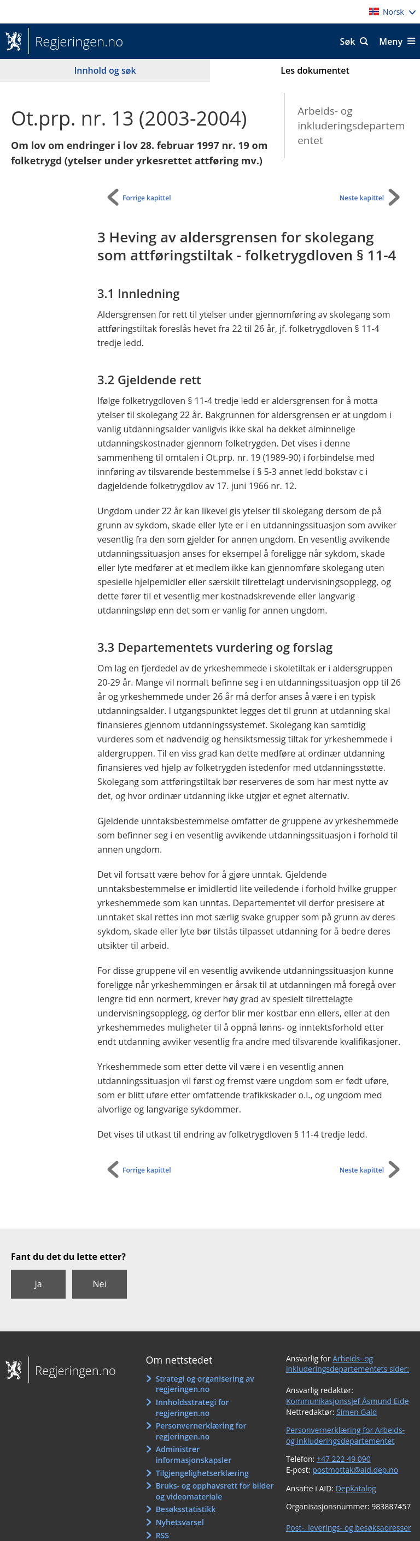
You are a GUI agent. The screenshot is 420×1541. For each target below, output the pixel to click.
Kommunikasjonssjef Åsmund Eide (347, 1401)
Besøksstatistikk (186, 1509)
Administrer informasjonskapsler (194, 1454)
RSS (162, 1535)
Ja (38, 1284)
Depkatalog (356, 1488)
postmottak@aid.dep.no (355, 1470)
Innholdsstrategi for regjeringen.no (192, 1407)
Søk (347, 41)
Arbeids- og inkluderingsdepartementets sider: (347, 1364)
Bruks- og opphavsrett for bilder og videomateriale (215, 1491)
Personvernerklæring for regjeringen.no (201, 1431)
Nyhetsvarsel (180, 1522)
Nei (99, 1284)
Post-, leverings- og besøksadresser (348, 1527)
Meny (390, 41)
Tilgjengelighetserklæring (202, 1473)
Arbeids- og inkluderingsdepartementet (351, 125)
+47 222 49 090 (344, 1459)
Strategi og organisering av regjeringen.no (205, 1384)
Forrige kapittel (146, 198)
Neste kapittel (362, 198)
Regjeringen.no (75, 41)
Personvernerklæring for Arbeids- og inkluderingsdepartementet (345, 1435)
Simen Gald (356, 1412)
